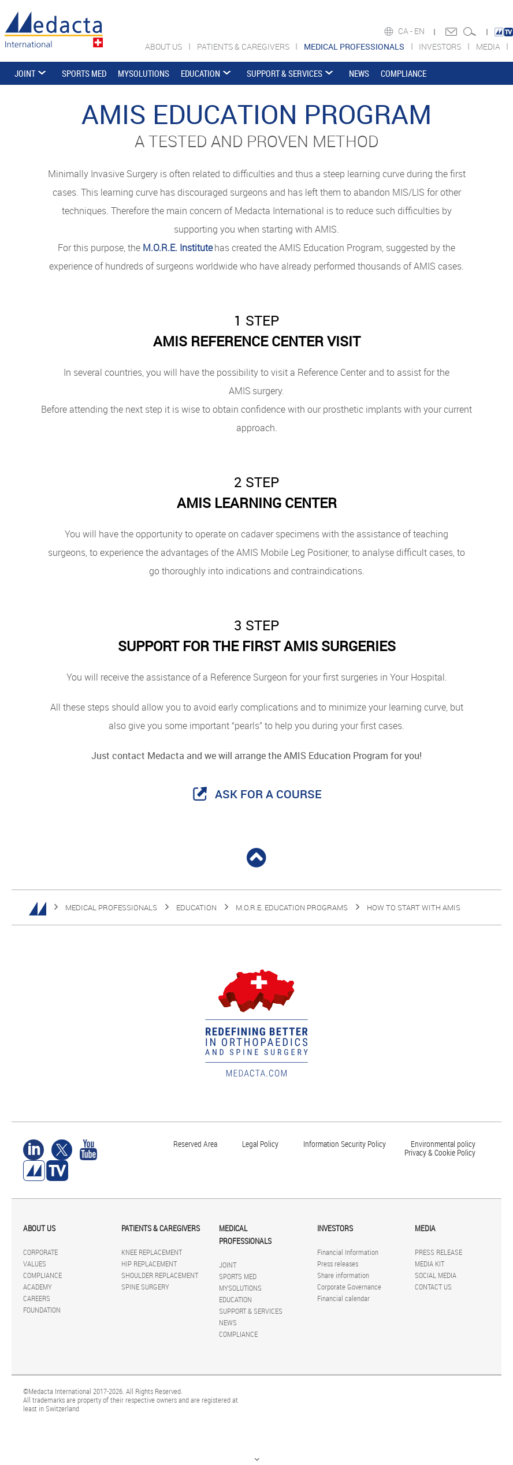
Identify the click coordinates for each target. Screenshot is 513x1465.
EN (420, 31)
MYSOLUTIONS (143, 73)
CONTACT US (433, 1286)
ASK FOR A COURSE (268, 794)
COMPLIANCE (403, 73)
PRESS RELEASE (438, 1252)
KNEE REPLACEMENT (151, 1252)
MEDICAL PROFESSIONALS (111, 907)
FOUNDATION (42, 1310)
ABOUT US (164, 46)
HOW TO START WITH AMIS (413, 907)
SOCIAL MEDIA (435, 1275)
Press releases (337, 1263)
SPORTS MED (84, 73)
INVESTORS (441, 46)
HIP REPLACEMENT (149, 1263)
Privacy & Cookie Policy (439, 1152)
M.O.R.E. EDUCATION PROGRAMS (292, 907)
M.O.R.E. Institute (178, 247)
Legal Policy (260, 1143)
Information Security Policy (344, 1143)
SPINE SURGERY (145, 1286)
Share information (343, 1275)
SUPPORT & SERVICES (284, 73)
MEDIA (489, 46)
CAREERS (36, 1298)
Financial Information (347, 1252)
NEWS (359, 73)
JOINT (24, 73)
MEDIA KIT (429, 1263)
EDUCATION (200, 73)
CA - (406, 31)
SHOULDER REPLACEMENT (159, 1275)
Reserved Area (195, 1143)
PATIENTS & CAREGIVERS (244, 46)
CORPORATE (40, 1252)
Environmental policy (443, 1143)
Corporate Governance (349, 1286)
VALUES (34, 1263)
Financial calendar (343, 1298)
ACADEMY (37, 1286)
